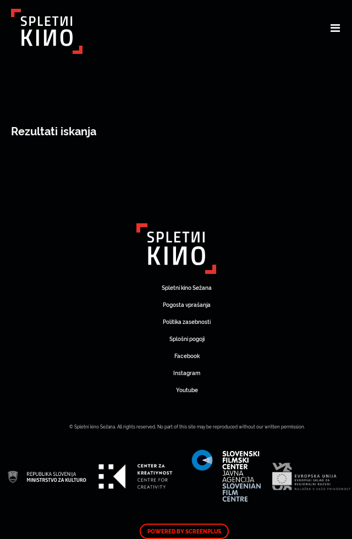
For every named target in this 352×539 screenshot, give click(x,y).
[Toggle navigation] (335, 27)
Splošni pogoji (187, 338)
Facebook (187, 355)
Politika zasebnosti (187, 321)
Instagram (186, 372)
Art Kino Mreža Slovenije (176, 248)
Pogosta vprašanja (187, 304)
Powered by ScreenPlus (184, 531)
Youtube (187, 389)
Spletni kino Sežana (187, 287)
